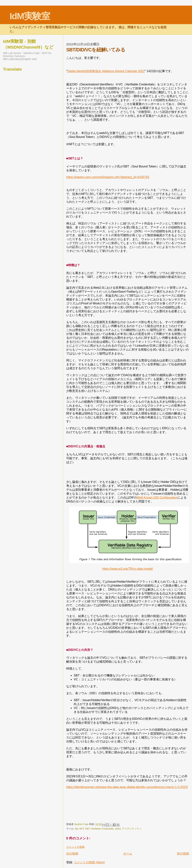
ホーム (127, 853)
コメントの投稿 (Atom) (89, 862)
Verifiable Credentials (102, 828)
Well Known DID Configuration (157, 497)
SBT (87, 828)
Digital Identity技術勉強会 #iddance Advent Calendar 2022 (106, 71)
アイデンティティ (132, 828)
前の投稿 (183, 853)
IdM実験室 (30, 16)
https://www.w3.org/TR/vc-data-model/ (127, 568)
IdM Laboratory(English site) (20, 59)
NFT (82, 828)
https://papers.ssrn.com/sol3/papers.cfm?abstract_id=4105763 (107, 177)
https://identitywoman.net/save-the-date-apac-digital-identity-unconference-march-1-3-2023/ (127, 787)
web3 (118, 828)
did (76, 828)
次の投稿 (72, 853)
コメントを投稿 (75, 846)
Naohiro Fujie (81, 824)
